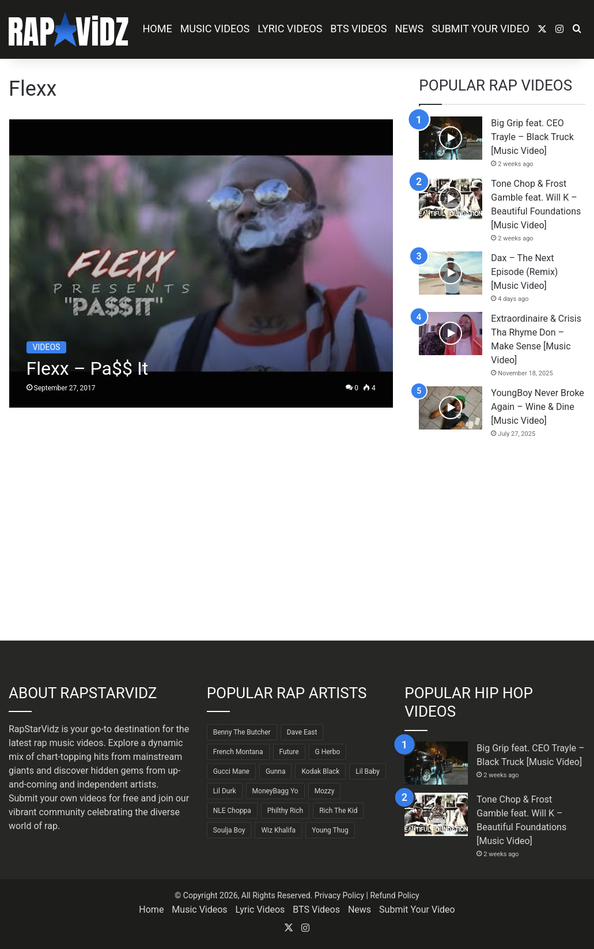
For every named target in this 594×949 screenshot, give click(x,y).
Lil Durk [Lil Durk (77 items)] (224, 791)
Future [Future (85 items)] (289, 752)
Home (157, 28)
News (409, 28)
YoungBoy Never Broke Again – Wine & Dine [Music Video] (537, 406)
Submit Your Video (480, 28)
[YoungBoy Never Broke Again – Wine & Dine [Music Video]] (450, 408)
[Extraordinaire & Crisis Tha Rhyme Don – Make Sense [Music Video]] (450, 333)
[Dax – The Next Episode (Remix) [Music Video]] (450, 273)
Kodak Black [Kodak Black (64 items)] (320, 771)
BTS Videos (358, 28)
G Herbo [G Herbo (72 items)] (327, 752)
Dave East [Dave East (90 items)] (302, 732)
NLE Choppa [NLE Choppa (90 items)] (232, 811)
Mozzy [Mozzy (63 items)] (325, 791)
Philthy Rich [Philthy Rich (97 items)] (285, 811)
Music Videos (215, 28)
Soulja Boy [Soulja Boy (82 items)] (229, 830)
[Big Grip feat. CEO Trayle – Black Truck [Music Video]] (450, 138)
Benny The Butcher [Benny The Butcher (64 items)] (242, 732)
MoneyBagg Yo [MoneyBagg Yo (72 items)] (275, 791)
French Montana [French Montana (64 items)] (238, 752)
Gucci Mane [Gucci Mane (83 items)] (231, 771)
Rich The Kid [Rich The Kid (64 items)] (338, 811)
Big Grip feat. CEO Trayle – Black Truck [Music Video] (532, 137)
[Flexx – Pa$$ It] (201, 263)
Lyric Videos (290, 28)
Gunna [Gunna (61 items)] (276, 771)
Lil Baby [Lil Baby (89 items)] (367, 771)
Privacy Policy (339, 895)
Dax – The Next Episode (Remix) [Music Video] (524, 272)
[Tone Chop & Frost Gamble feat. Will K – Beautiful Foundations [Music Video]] (450, 198)
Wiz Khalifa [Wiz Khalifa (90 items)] (278, 830)
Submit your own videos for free (74, 798)
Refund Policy (394, 895)
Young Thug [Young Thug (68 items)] (330, 830)
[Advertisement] (502, 540)
